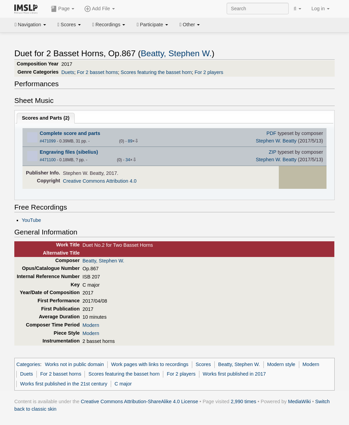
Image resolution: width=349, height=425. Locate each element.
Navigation (30, 24)
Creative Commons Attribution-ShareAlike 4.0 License (139, 401)
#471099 (48, 141)
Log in (321, 8)
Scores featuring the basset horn (156, 72)
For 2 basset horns (97, 72)
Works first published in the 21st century (63, 383)
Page (63, 9)
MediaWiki (299, 401)
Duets (67, 72)
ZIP (272, 152)
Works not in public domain (74, 364)
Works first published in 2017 (234, 374)
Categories (28, 364)
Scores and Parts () (46, 118)
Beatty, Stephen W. (176, 53)
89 (130, 141)
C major (123, 383)
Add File (100, 9)
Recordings (108, 24)
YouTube (31, 220)
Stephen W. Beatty (276, 140)
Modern (90, 325)
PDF (271, 133)
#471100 (48, 159)
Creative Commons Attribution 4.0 (100, 181)
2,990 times (243, 401)
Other (190, 24)
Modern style (281, 364)
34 (127, 159)
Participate (152, 24)
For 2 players (209, 72)
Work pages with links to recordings (149, 364)
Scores (69, 24)
